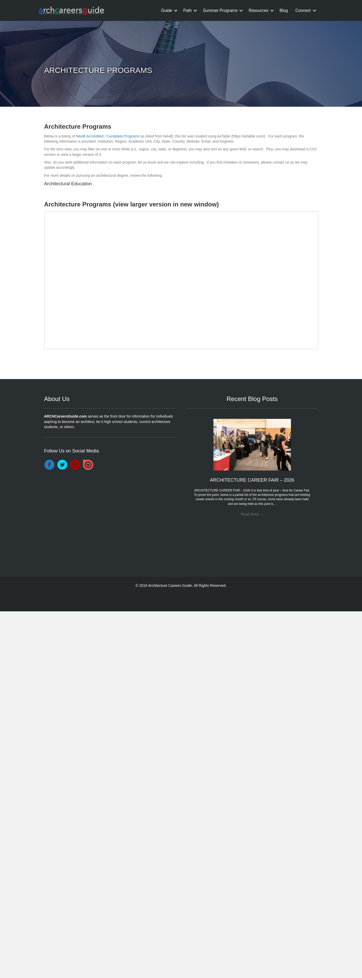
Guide (166, 10)
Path (187, 10)
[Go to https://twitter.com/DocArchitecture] (62, 465)
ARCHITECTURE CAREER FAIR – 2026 (252, 480)
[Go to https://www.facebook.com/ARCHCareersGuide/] (49, 465)
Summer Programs (220, 10)
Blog (284, 10)
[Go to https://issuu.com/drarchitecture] (88, 465)
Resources (258, 10)
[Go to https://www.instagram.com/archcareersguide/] (75, 465)
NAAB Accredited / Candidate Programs (108, 136)
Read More (252, 514)
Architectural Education (68, 183)
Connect (303, 10)
